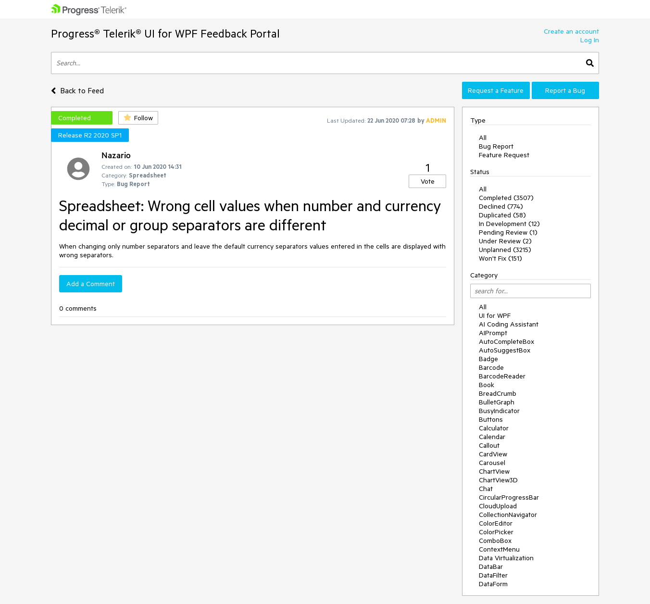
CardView (493, 454)
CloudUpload (498, 506)
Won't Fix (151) (500, 258)
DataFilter (493, 575)
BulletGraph (496, 402)
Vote (428, 181)
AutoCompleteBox (506, 341)
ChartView (494, 471)
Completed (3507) (506, 197)
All (483, 137)
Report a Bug (565, 90)
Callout (489, 445)
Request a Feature (496, 90)
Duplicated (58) (502, 215)
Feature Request (504, 155)
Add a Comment (90, 283)
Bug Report (496, 146)
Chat (486, 488)
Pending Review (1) (508, 232)
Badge (488, 358)
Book (486, 384)
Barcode (491, 367)
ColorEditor (495, 523)
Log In (589, 40)
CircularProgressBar (509, 497)
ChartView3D (498, 480)
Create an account (571, 31)
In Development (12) (509, 223)
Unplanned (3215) (505, 249)
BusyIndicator (499, 410)
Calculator (494, 428)
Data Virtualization (506, 558)
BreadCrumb (497, 393)
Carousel (492, 462)
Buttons (491, 419)
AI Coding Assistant (508, 324)
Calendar (492, 436)
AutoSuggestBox (504, 350)
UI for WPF (495, 315)
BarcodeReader (502, 376)
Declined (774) (501, 206)
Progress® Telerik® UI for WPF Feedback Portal (165, 33)
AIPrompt (493, 332)
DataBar (491, 566)
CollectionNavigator (508, 514)
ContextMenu (499, 549)
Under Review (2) (505, 241)
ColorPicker (496, 532)
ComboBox (495, 540)
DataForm (493, 583)
